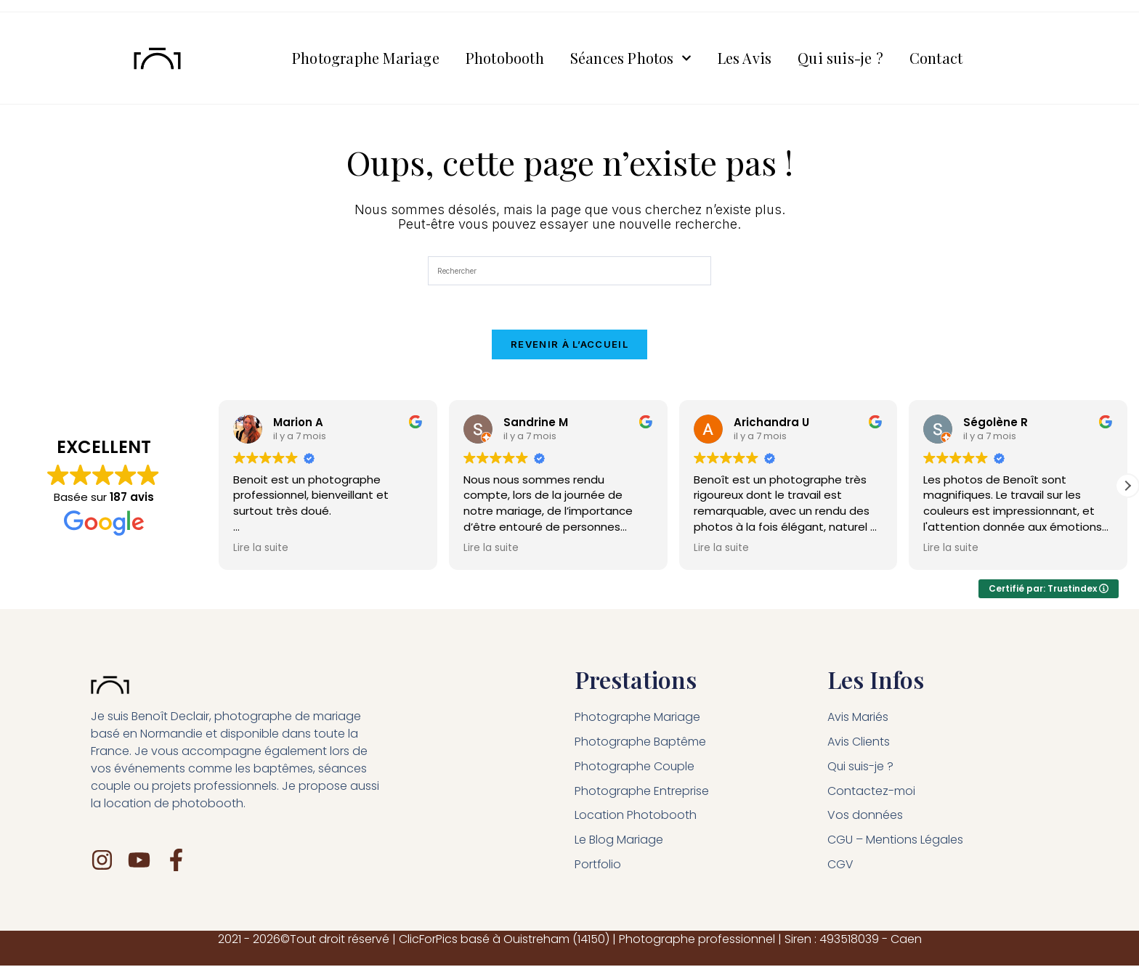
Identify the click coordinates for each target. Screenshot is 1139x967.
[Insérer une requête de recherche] (569, 272)
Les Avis (745, 58)
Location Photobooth (636, 816)
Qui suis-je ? (840, 58)
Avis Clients (858, 742)
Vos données (865, 816)
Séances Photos (631, 58)
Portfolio (598, 865)
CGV (840, 865)
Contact (935, 58)
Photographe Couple (635, 767)
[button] (1127, 486)
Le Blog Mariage (619, 841)
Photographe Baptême (640, 742)
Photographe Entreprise (642, 791)
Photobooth (505, 58)
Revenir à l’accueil (569, 345)
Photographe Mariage (365, 58)
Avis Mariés (857, 717)
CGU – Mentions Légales (895, 841)
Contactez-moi (871, 791)
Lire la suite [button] (260, 549)
